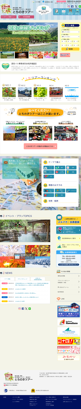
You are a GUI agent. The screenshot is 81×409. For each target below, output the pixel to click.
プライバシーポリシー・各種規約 (69, 399)
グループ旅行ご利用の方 (51, 397)
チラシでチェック (22, 279)
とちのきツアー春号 (20, 301)
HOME (4, 397)
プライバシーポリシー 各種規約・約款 (64, 281)
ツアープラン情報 (16, 397)
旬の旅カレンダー (33, 401)
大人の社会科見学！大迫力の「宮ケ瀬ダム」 (25, 293)
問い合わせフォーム (63, 287)
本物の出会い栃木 (33, 399)
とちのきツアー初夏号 (20, 289)
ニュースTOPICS (15, 401)
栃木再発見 (61, 292)
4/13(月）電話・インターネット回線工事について (27, 297)
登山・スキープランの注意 (51, 399)
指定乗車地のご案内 (49, 2)
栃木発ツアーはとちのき (35, 397)
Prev (2, 37)
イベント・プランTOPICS (17, 399)
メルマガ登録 (37, 1)
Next (56, 37)
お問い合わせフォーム (67, 401)
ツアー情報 (7, 279)
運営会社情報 (61, 276)
